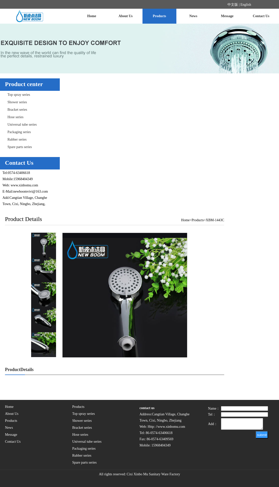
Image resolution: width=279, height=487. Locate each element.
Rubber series (17, 139)
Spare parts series (19, 147)
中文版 (232, 4)
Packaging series (19, 132)
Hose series (15, 117)
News (193, 16)
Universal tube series (22, 124)
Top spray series (18, 95)
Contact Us (261, 16)
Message (227, 16)
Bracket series (17, 109)
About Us (126, 16)
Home (91, 16)
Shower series (17, 102)
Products (159, 16)
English (245, 4)
